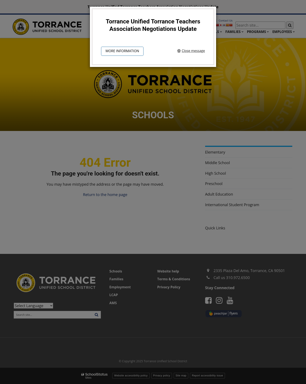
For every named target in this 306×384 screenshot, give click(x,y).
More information (122, 51)
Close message (193, 50)
